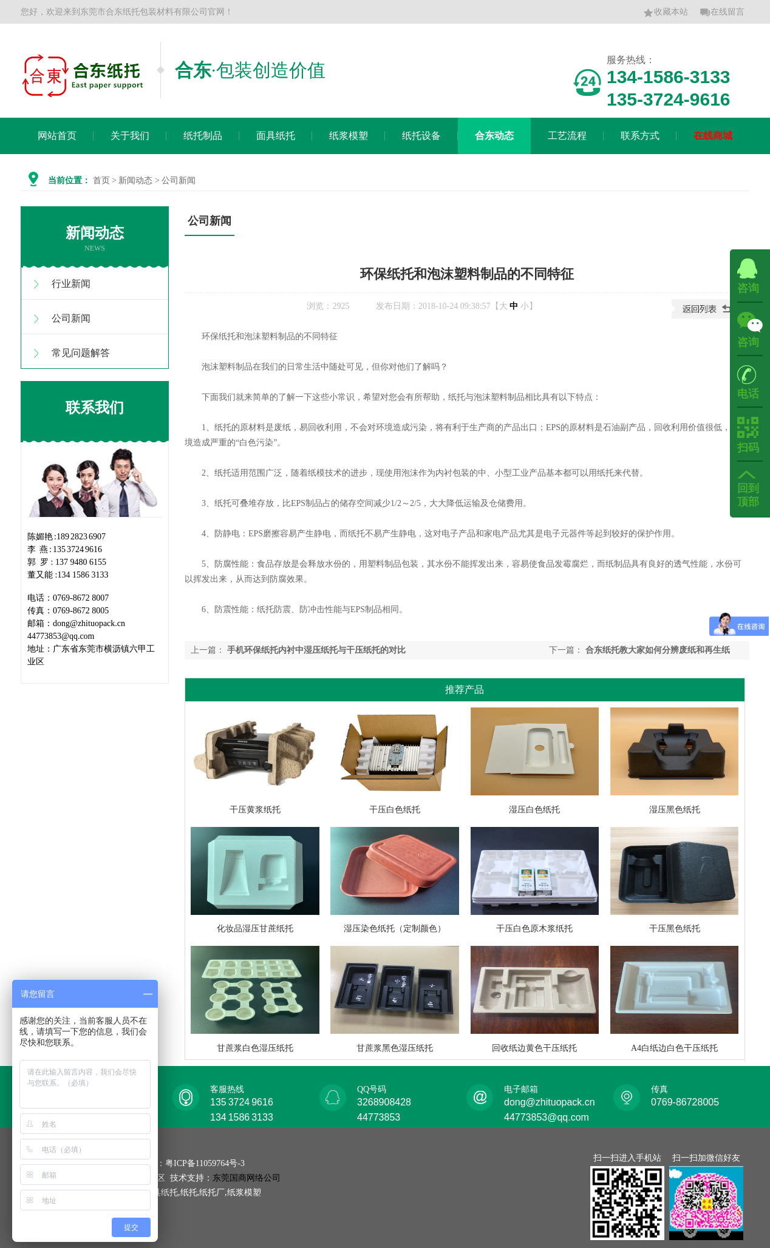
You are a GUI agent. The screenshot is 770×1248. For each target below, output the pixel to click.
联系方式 (640, 135)
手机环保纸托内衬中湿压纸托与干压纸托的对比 (316, 650)
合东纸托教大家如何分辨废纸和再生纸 (657, 650)
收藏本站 (665, 12)
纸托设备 (421, 135)
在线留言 (722, 12)
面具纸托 (275, 135)
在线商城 (712, 135)
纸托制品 (202, 135)
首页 (101, 180)
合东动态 (494, 135)
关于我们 (130, 135)
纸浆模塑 (348, 135)
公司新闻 (71, 318)
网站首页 (57, 135)
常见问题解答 (81, 353)
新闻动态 (135, 180)
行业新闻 (71, 283)
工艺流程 (567, 135)
